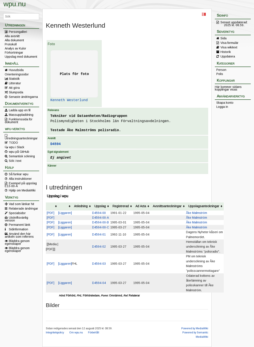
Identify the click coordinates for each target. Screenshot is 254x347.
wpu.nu (14, 4)
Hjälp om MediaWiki (22, 190)
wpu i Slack (16, 147)
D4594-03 (99, 263)
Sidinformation (18, 229)
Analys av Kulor (15, 48)
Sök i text (15, 160)
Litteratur (15, 83)
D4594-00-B (100, 222)
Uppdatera (227, 56)
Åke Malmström (196, 213)
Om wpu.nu (76, 332)
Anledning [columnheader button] (81, 206)
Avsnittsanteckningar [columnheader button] (167, 206)
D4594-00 (99, 213)
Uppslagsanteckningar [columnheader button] (203, 206)
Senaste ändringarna (23, 96)
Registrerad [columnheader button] (121, 206)
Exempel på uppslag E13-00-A (21, 184)
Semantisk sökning (22, 156)
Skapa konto (224, 102)
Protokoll (11, 44)
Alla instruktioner (20, 178)
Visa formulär (229, 42)
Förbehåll (93, 332)
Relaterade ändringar (23, 208)
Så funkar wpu (18, 174)
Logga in (222, 106)
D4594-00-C (100, 227)
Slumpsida (16, 92)
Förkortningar (14, 52)
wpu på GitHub (19, 151)
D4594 (55, 144)
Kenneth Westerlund (69, 100)
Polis (219, 74)
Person (221, 69)
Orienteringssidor (17, 74)
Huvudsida (16, 70)
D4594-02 (99, 246)
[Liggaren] (65, 213)
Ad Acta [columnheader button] (140, 206)
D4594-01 (99, 234)
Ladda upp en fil (20, 110)
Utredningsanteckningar (21, 138)
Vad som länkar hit (21, 203)
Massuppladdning (21, 114)
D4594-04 (99, 283)
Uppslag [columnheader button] (100, 206)
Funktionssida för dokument (18, 120)
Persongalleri (18, 31)
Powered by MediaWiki (194, 328)
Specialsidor (17, 213)
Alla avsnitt (12, 36)
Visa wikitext (228, 47)
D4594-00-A (100, 217)
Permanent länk (19, 224)
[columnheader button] (52, 206)
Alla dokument (14, 40)
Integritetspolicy (55, 332)
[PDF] (50, 213)
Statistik (14, 78)
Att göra (14, 87)
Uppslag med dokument (21, 56)
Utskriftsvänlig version (16, 219)
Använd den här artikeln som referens (19, 235)
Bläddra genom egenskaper (17, 242)
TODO (13, 142)
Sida (223, 38)
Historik (225, 51)
